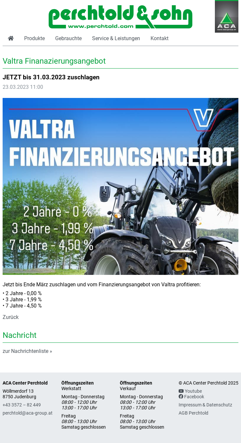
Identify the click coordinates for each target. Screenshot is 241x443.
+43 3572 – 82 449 (22, 405)
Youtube (190, 391)
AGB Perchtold (193, 413)
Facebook (191, 397)
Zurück (11, 317)
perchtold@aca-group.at (28, 413)
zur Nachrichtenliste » (27, 351)
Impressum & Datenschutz (205, 405)
